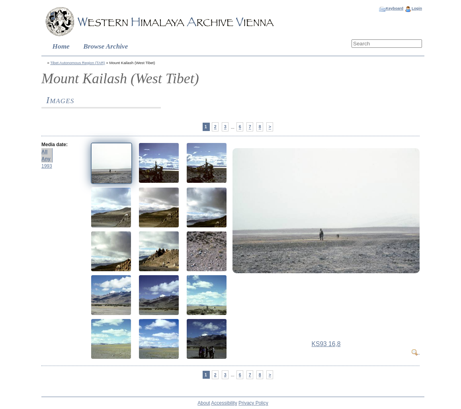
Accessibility (224, 403)
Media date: (54, 144)
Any (46, 159)
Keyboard (394, 8)
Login (417, 8)
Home (61, 46)
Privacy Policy (253, 403)
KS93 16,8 (326, 344)
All (44, 152)
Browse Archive (105, 46)
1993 (46, 166)
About (203, 403)
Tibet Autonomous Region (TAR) (77, 63)
